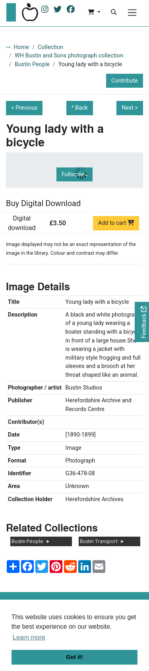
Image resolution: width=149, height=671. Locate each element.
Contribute (124, 80)
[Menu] (132, 12)
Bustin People (32, 64)
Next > (130, 107)
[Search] (114, 12)
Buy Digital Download (43, 203)
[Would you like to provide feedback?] (142, 322)
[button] (94, 12)
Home (21, 47)
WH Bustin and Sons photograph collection (69, 55)
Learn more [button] (29, 637)
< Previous (24, 107)
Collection (50, 47)
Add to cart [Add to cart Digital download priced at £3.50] (116, 223)
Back (81, 107)
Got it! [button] (74, 657)
